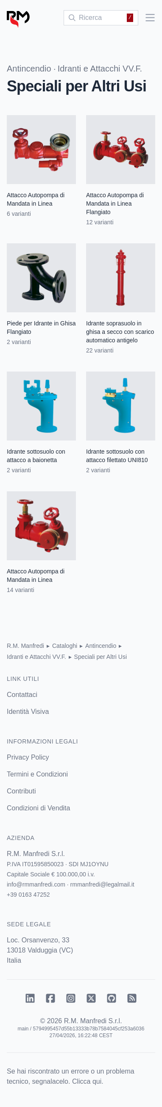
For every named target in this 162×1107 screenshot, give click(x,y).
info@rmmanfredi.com (36, 884)
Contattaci (22, 694)
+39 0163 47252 (28, 894)
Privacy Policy (28, 757)
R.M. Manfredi (25, 645)
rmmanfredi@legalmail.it (102, 884)
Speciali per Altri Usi (100, 656)
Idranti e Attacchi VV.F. (100, 68)
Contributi (21, 791)
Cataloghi (64, 645)
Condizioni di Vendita (38, 808)
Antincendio (29, 68)
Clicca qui (86, 1081)
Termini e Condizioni (37, 774)
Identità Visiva (28, 711)
